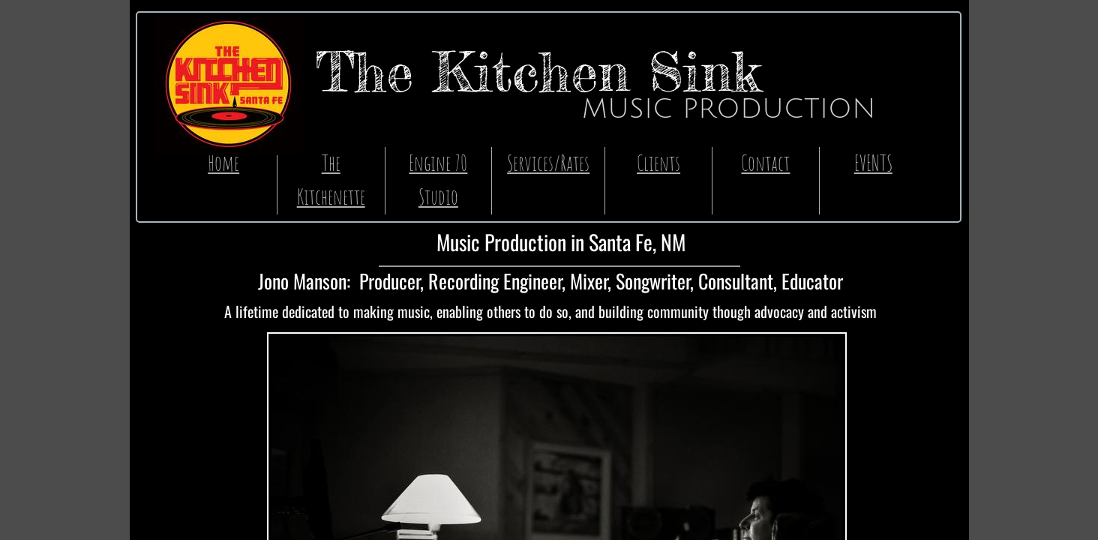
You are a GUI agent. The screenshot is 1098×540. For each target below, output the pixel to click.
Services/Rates (548, 163)
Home (223, 163)
